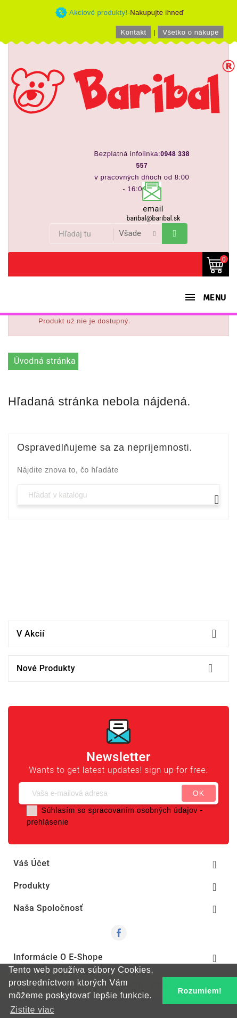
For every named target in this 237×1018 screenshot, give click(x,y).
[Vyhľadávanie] (118, 494)
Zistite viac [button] (32, 1009)
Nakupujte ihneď (157, 13)
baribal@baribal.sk (154, 218)
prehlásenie (48, 822)
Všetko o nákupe (190, 32)
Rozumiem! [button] (200, 991)
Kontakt (133, 32)
